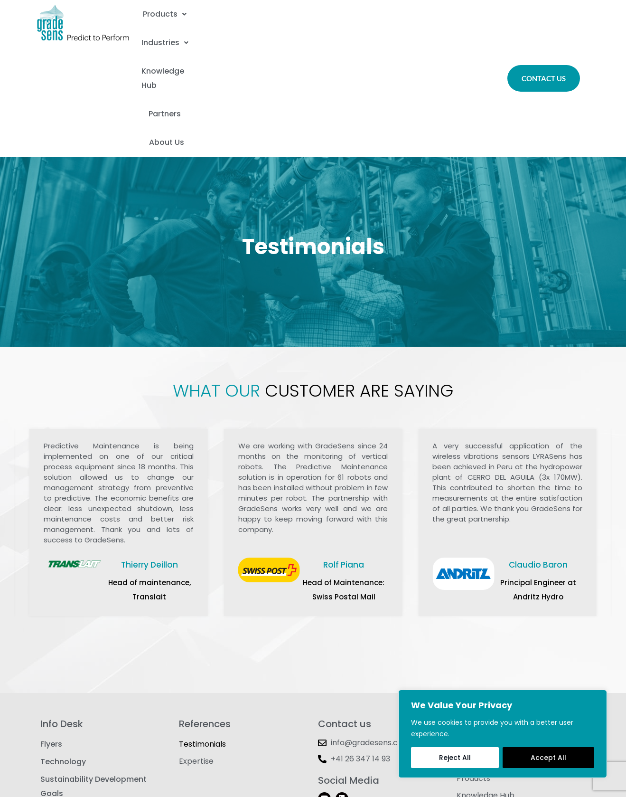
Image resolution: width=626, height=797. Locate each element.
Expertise (196, 654)
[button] (190, 12)
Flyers (51, 635)
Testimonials (202, 635)
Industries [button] (270, 11)
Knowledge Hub (359, 11)
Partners (440, 11)
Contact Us (478, 635)
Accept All (548, 757)
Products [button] (190, 11)
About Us (314, 35)
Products (473, 673)
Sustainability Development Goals (93, 680)
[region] (502, 734)
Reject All (455, 757)
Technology (63, 654)
